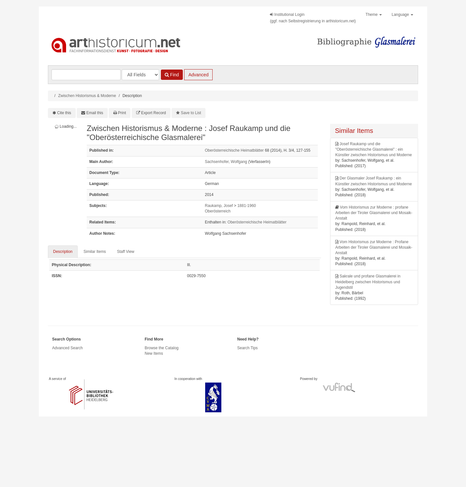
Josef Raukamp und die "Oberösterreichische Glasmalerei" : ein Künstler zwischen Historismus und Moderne (373, 149)
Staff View (125, 251)
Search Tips (247, 348)
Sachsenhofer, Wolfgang (226, 161)
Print (122, 113)
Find (172, 74)
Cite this (64, 113)
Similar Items (94, 251)
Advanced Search (67, 348)
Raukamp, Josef (219, 205)
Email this (94, 113)
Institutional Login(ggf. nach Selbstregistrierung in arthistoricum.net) (313, 17)
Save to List (191, 113)
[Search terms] (86, 74)
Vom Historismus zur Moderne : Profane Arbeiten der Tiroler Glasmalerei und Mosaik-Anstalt (373, 247)
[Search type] (140, 74)
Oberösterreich (217, 211)
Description (62, 251)
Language (402, 14)
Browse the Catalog (162, 348)
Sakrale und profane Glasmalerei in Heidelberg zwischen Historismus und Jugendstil (367, 281)
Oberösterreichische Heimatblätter (234, 150)
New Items (154, 353)
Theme (374, 14)
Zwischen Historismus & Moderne (87, 95)
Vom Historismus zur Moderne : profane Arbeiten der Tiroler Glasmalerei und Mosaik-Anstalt (373, 213)
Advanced (198, 74)
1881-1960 (246, 205)
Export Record (153, 113)
